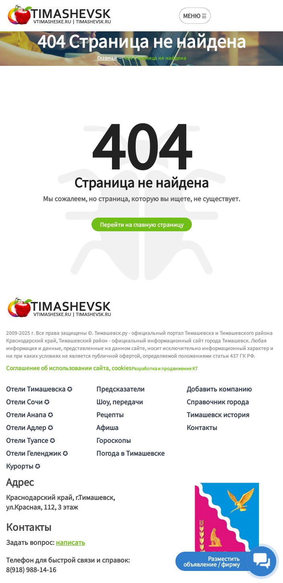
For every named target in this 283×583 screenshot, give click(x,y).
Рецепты (110, 414)
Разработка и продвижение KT (165, 368)
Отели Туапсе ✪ (30, 440)
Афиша (107, 427)
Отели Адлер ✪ (29, 427)
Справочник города (218, 402)
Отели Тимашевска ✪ (39, 389)
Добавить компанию (219, 389)
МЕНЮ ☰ (195, 16)
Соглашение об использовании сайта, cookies (69, 368)
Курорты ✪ (23, 466)
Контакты (202, 427)
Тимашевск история (218, 414)
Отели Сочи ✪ (27, 402)
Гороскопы (113, 440)
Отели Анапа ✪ (29, 414)
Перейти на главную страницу (141, 224)
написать (70, 542)
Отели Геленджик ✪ (37, 453)
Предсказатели (120, 389)
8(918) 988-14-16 (31, 569)
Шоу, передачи (119, 402)
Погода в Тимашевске (130, 453)
